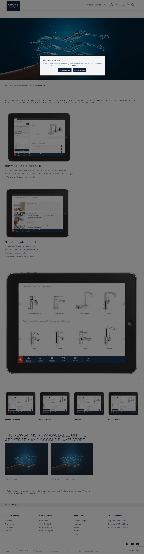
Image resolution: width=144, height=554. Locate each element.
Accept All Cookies (79, 70)
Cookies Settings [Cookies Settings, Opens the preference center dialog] (65, 70)
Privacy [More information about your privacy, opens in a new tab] (74, 65)
